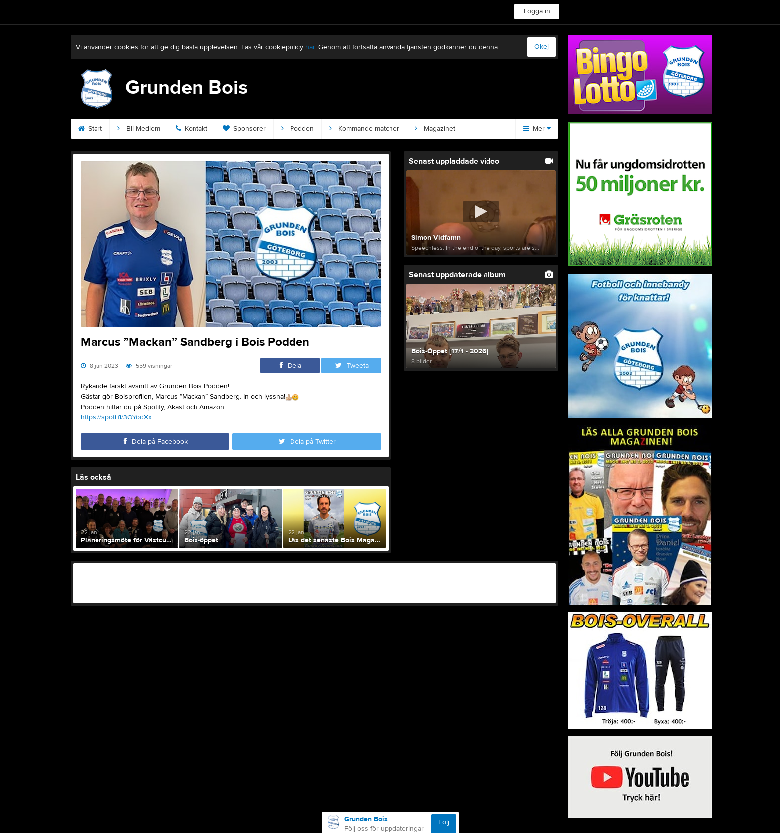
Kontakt (191, 128)
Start (90, 128)
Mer (537, 128)
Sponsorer (244, 128)
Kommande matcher (364, 128)
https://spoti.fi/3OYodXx (116, 417)
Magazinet (435, 128)
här (310, 47)
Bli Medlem (138, 128)
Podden (297, 128)
